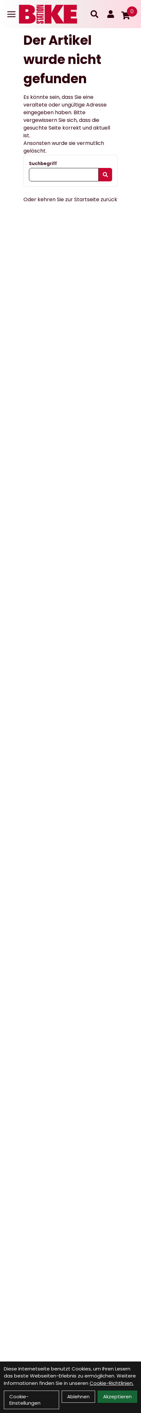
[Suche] (94, 14)
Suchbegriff (43, 163)
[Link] (11, 14)
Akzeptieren (117, 1396)
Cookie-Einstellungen (24, 1399)
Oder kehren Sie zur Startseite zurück (70, 199)
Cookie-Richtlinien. (112, 1383)
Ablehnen (78, 1396)
